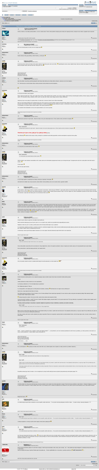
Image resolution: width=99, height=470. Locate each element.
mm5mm (4, 77)
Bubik (3, 201)
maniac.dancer (5, 52)
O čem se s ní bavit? (28, 52)
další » (96, 20)
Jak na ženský (8, 19)
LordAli (3, 60)
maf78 (3, 216)
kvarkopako (4, 90)
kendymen (4, 44)
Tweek (3, 322)
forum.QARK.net (6, 17)
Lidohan (4, 28)
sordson (86, 12)
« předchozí (93, 20)
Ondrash (4, 186)
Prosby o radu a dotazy (9, 18)
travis (3, 426)
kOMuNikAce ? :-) (27, 444)
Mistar (19, 19)
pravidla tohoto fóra (89, 6)
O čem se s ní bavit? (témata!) (12, 20)
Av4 (17, 19)
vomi (3, 399)
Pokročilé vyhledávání (32, 11)
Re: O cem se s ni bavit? (29, 44)
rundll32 (4, 380)
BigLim (3, 413)
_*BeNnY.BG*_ (5, 444)
